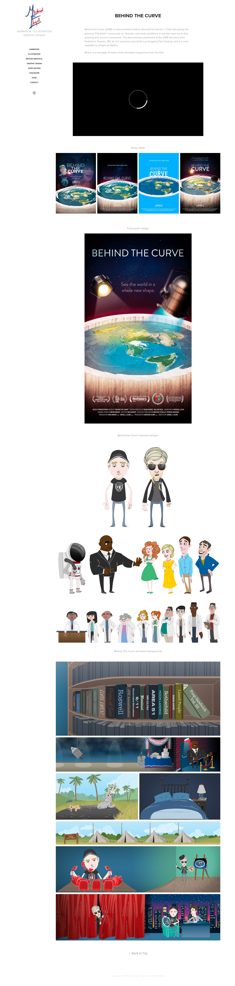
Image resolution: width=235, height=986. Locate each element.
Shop (34, 77)
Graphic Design (34, 63)
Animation (34, 49)
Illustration (34, 54)
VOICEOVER (34, 73)
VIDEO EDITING (34, 68)
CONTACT (34, 82)
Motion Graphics (34, 58)
